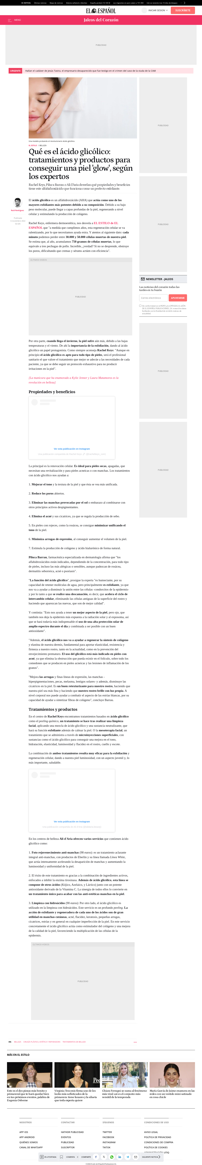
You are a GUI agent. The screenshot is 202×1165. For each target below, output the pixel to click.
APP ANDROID (27, 1137)
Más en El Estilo (18, 1055)
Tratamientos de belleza (74, 1042)
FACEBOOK (108, 1137)
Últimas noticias (40, 3)
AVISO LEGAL (151, 1132)
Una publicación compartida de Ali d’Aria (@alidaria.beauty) (71, 827)
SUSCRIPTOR (68, 1147)
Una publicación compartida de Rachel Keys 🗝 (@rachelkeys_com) (72, 454)
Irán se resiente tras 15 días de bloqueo (162, 3)
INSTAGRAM (109, 1142)
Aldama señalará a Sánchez (76, 3)
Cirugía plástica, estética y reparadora (41, 1042)
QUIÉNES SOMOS (28, 1142)
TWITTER (107, 1132)
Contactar (68, 1122)
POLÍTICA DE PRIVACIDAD (157, 1137)
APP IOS (23, 1132)
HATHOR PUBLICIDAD (72, 1132)
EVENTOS (66, 1137)
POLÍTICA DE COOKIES (156, 1147)
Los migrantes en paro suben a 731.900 (128, 3)
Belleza (17, 1042)
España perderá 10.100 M (100, 3)
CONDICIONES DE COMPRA (158, 1142)
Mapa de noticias (56, 3)
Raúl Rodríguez (17, 210)
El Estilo (33, 145)
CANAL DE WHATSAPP (31, 1147)
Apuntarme (177, 297)
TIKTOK (106, 1147)
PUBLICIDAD (67, 1142)
